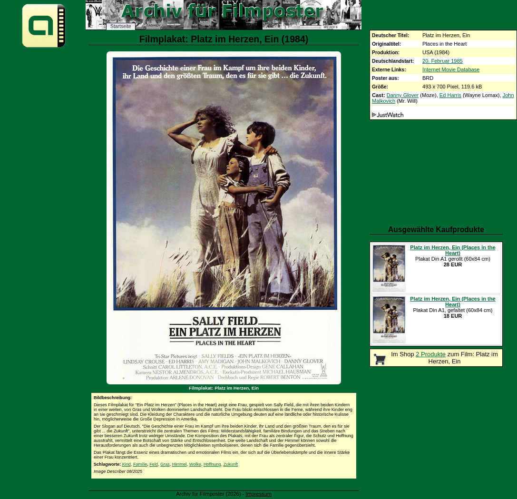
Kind (126, 464)
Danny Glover (403, 95)
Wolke (195, 464)
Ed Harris (450, 95)
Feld (153, 464)
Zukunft (231, 464)
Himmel (179, 464)
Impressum (258, 494)
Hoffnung (212, 464)
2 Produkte (431, 354)
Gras (165, 464)
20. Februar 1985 (442, 61)
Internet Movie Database (450, 69)
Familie (140, 464)
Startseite (120, 26)
